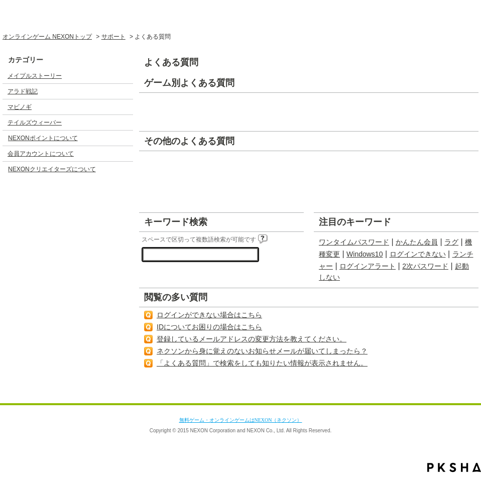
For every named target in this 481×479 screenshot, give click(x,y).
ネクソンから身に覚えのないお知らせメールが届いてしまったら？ (262, 351)
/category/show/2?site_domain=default (125, 75)
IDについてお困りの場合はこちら (209, 327)
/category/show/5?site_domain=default (125, 122)
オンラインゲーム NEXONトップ (47, 36)
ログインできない (418, 254)
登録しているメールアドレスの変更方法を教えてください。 (251, 339)
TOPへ (452, 393)
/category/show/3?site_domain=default (125, 91)
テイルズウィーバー (35, 122)
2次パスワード (425, 266)
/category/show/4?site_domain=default (125, 106)
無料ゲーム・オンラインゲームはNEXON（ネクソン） (240, 420)
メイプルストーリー (35, 75)
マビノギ (20, 106)
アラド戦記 (23, 91)
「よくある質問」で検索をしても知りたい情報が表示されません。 (262, 363)
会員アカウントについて (41, 153)
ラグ (451, 242)
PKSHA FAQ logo (454, 467)
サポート (113, 36)
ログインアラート (367, 266)
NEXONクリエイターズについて (52, 169)
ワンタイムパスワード (354, 242)
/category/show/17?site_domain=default (125, 153)
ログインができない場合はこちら (209, 315)
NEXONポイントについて (43, 138)
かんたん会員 (417, 242)
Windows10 (364, 254)
